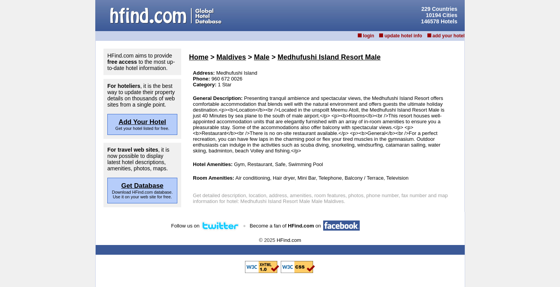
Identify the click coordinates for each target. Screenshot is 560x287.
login (368, 35)
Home (198, 57)
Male (262, 57)
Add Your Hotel (142, 122)
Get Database (142, 185)
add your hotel (448, 35)
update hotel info (403, 35)
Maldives (231, 57)
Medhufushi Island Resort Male (329, 57)
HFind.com (288, 240)
